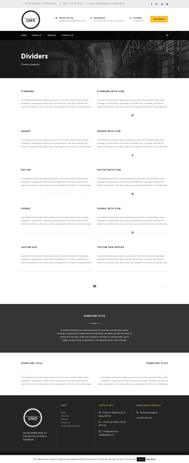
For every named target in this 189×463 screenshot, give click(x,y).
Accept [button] (141, 459)
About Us (36, 35)
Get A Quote (159, 19)
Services (52, 35)
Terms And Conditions (70, 426)
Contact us (67, 35)
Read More (151, 459)
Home (23, 35)
